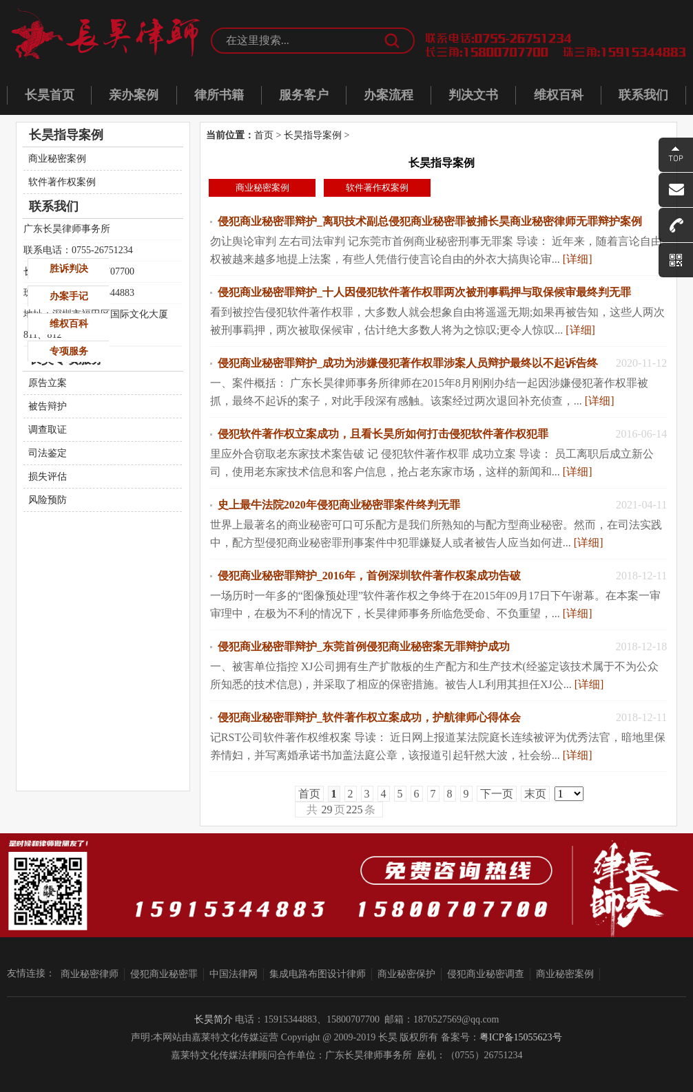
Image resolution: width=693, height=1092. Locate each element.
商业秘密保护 (406, 974)
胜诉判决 (69, 269)
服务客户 (304, 95)
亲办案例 (133, 95)
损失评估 (47, 476)
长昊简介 (213, 1019)
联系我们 (643, 95)
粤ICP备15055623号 (520, 1037)
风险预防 (47, 500)
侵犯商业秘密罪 (164, 974)
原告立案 (47, 383)
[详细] (577, 259)
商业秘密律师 (89, 974)
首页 (263, 135)
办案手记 (69, 296)
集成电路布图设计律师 (317, 974)
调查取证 (47, 430)
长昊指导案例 (313, 135)
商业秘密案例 (262, 187)
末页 (535, 794)
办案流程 (388, 95)
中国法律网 (233, 974)
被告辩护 (47, 406)
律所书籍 (219, 95)
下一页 (496, 794)
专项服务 (69, 351)
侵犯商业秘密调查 (485, 974)
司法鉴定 (47, 453)
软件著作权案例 (377, 187)
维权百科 (558, 95)
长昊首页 (49, 95)
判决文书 (473, 95)
